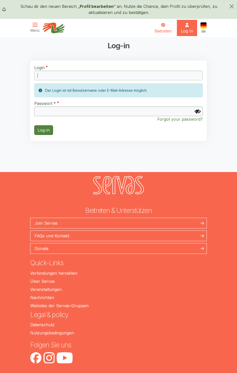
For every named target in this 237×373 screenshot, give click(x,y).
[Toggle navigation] (36, 27)
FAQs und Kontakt (52, 235)
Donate (41, 248)
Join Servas (46, 223)
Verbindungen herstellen (53, 273)
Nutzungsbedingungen (52, 332)
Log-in (44, 130)
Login (39, 67)
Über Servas (42, 281)
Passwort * (45, 103)
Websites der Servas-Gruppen (59, 305)
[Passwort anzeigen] (198, 112)
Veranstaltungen (46, 289)
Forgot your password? (180, 119)
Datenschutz (42, 324)
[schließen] (232, 6)
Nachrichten (42, 297)
